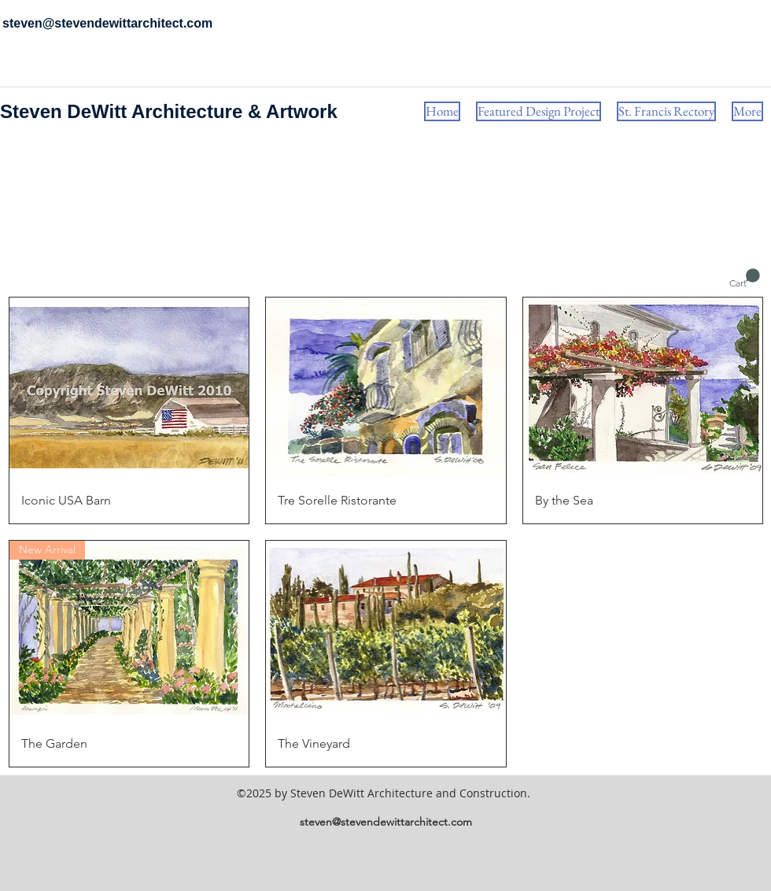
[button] (744, 278)
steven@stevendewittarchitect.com (386, 822)
